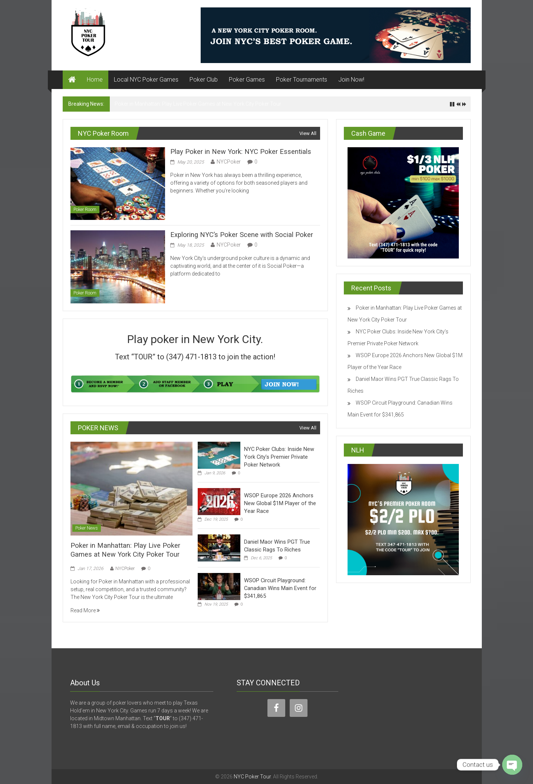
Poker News (86, 528)
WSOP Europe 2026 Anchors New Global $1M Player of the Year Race (278, 503)
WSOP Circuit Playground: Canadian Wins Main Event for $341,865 (279, 588)
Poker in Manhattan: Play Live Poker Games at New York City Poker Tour (198, 104)
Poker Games (247, 79)
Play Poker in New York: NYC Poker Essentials (237, 151)
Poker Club (204, 79)
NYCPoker (229, 161)
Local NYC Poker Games (146, 79)
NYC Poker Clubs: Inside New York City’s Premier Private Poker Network (277, 457)
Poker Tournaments (301, 79)
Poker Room (84, 209)
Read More (85, 610)
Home (95, 79)
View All (307, 133)
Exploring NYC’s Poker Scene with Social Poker (238, 234)
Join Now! (351, 79)
